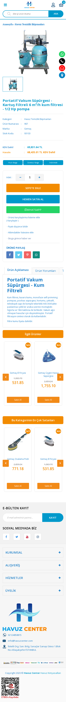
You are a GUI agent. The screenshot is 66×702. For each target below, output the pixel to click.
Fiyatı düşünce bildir (17, 226)
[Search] (33, 13)
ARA (56, 13)
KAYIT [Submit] (52, 517)
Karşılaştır (12, 220)
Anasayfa (8, 24)
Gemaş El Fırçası (18, 372)
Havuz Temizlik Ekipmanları (29, 24)
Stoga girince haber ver (18, 238)
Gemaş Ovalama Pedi (18, 458)
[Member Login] (53, 5)
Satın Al (17, 399)
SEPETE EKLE (33, 188)
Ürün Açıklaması (18, 270)
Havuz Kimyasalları (50, 673)
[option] (13, 84)
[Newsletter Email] (33, 517)
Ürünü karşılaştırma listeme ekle (23, 217)
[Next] (60, 377)
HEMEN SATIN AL (33, 199)
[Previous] (6, 377)
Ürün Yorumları (45, 271)
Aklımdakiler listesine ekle (20, 232)
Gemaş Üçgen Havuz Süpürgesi (48, 374)
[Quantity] (30, 177)
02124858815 (14, 635)
